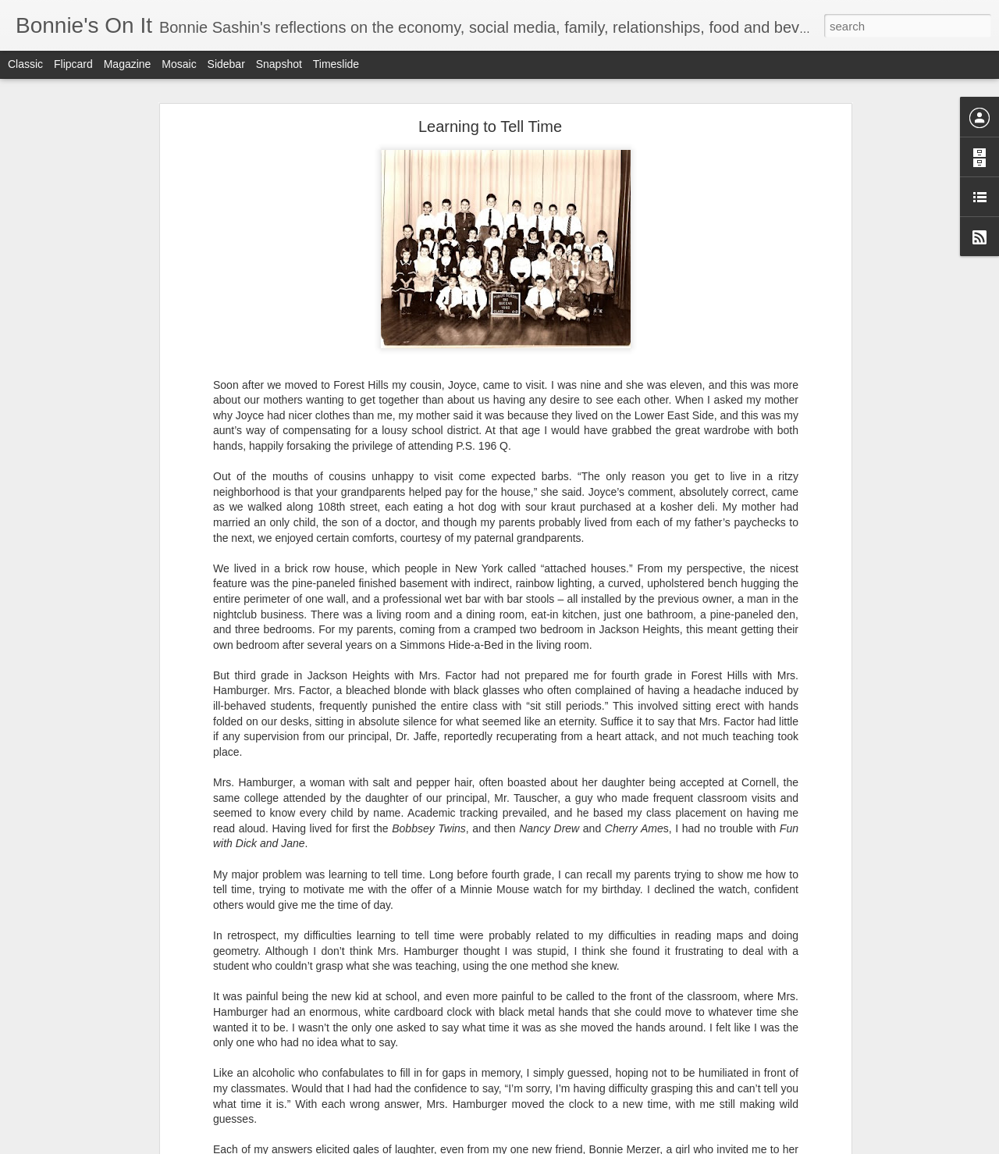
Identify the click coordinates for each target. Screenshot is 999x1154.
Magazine (127, 64)
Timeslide (336, 64)
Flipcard (73, 64)
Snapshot (279, 64)
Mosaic (179, 64)
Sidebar (226, 64)
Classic (25, 64)
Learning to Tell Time (490, 126)
